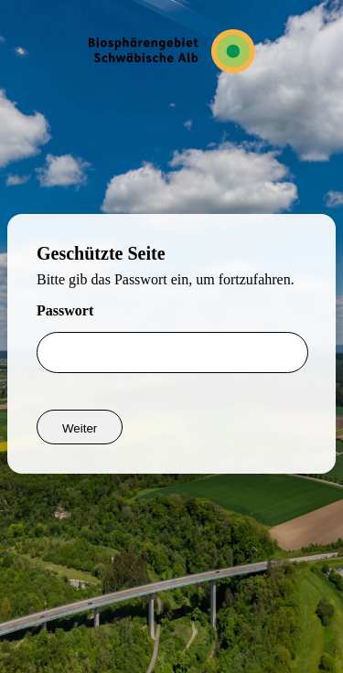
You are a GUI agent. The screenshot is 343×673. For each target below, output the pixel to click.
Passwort (65, 310)
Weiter (79, 428)
